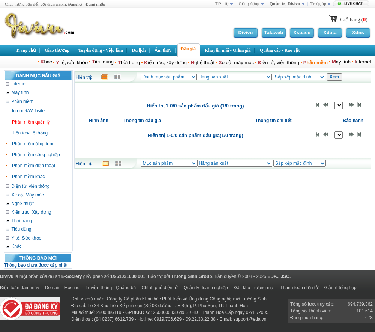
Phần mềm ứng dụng (33, 143)
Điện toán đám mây (19, 287)
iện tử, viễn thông (278, 62)
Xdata (329, 32)
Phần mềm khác (28, 176)
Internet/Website (28, 110)
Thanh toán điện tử (299, 287)
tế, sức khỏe (72, 62)
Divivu (245, 32)
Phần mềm (22, 101)
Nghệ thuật (22, 203)
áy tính (341, 62)
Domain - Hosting (62, 287)
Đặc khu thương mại (254, 287)
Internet (19, 83)
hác (46, 62)
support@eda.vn (249, 319)
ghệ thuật (202, 62)
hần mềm (315, 62)
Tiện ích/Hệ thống (30, 133)
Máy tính (19, 92)
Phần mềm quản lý (31, 122)
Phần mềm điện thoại (33, 165)
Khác (16, 246)
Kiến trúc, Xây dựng (31, 212)
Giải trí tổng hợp (340, 287)
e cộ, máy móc (236, 62)
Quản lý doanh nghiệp (205, 287)
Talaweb (273, 32)
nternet (363, 62)
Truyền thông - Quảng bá (111, 287)
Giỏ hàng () (354, 20)
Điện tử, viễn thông (30, 186)
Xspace (301, 32)
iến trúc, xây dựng (165, 62)
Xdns (358, 32)
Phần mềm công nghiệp (36, 154)
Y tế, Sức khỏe (26, 238)
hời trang (129, 62)
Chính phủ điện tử (159, 287)
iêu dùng (103, 62)
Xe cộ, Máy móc (27, 195)
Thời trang (21, 220)
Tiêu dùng (21, 229)
